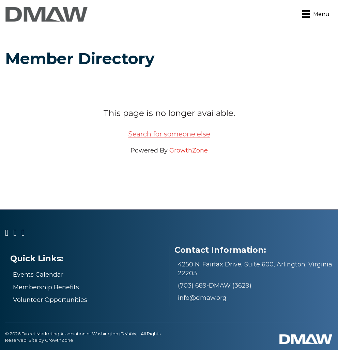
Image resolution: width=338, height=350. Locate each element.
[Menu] (316, 14)
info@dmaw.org (202, 298)
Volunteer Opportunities (50, 300)
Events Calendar (38, 274)
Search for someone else (169, 134)
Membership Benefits (46, 287)
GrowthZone (188, 150)
